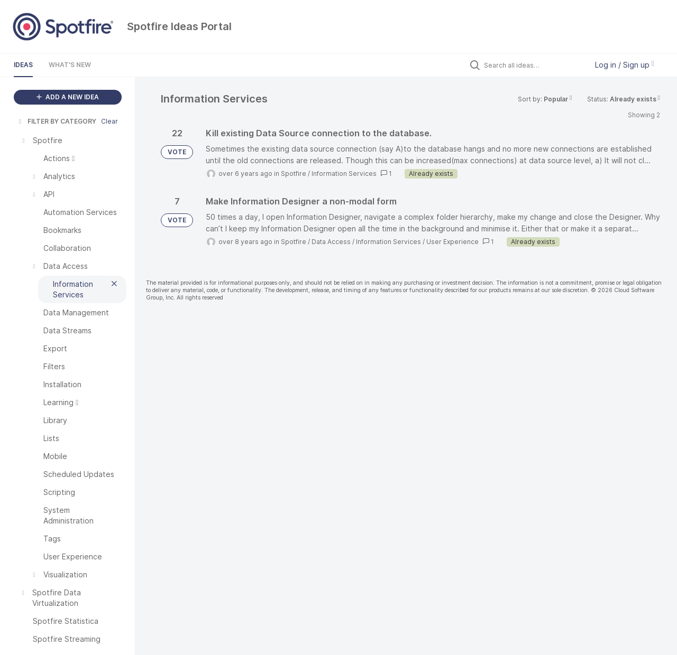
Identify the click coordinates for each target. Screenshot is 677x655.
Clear (109, 121)
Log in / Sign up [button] (624, 64)
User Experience (452, 242)
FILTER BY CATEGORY (56, 121)
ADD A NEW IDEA (67, 97)
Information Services (344, 173)
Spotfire (293, 173)
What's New (70, 65)
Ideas (23, 65)
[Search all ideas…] (533, 65)
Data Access (331, 242)
